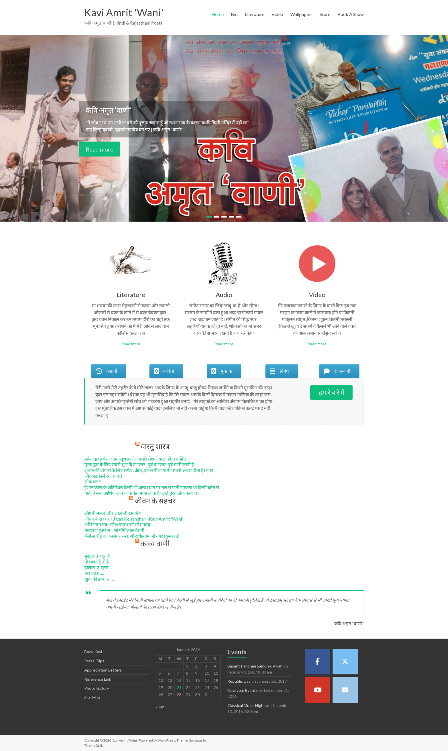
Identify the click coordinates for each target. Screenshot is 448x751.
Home (217, 14)
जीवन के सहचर (155, 500)
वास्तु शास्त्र (155, 446)
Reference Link (97, 679)
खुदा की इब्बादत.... (99, 578)
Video (277, 14)
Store (325, 14)
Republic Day (239, 681)
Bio (234, 14)
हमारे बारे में (331, 392)
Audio (224, 294)
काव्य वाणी (155, 543)
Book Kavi (93, 651)
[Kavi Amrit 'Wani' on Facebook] (317, 661)
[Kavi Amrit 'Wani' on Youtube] (317, 690)
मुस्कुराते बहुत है (97, 556)
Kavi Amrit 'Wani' (123, 12)
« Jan (160, 706)
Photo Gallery (96, 688)
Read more (99, 149)
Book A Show (350, 14)
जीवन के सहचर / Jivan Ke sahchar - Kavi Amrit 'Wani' (133, 518)
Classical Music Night (246, 705)
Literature (254, 14)
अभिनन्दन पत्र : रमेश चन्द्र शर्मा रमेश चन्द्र (117, 524)
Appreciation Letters (103, 670)
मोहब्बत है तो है (96, 561)
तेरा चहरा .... (94, 573)
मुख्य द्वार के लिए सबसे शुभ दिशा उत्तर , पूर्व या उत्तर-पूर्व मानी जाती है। (140, 464)
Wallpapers (301, 14)
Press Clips (94, 660)
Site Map (92, 697)
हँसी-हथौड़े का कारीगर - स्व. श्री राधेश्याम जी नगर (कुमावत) (131, 536)
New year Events (242, 690)
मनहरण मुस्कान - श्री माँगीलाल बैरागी (114, 530)
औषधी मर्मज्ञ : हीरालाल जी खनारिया (113, 513)
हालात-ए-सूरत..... (98, 567)
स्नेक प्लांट (92, 481)
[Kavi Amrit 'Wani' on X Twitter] (345, 661)
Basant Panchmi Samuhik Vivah (255, 666)
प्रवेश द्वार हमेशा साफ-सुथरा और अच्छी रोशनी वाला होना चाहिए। (136, 458)
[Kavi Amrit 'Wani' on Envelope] (345, 690)
